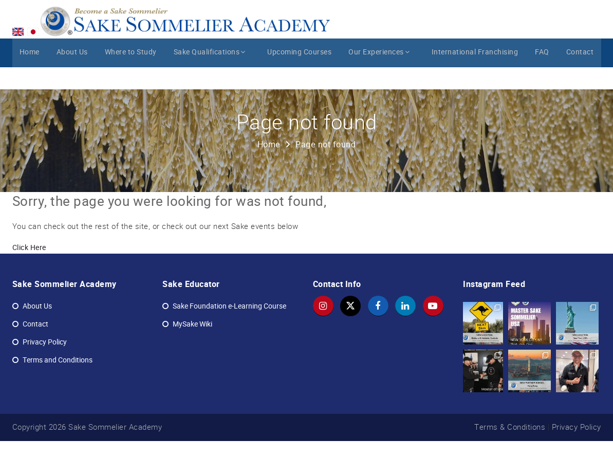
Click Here (29, 266)
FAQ (541, 75)
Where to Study (132, 75)
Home (30, 75)
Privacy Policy (576, 444)
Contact (580, 75)
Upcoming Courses (299, 75)
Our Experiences (380, 75)
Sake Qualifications (213, 75)
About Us (72, 75)
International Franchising (473, 75)
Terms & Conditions (509, 444)
